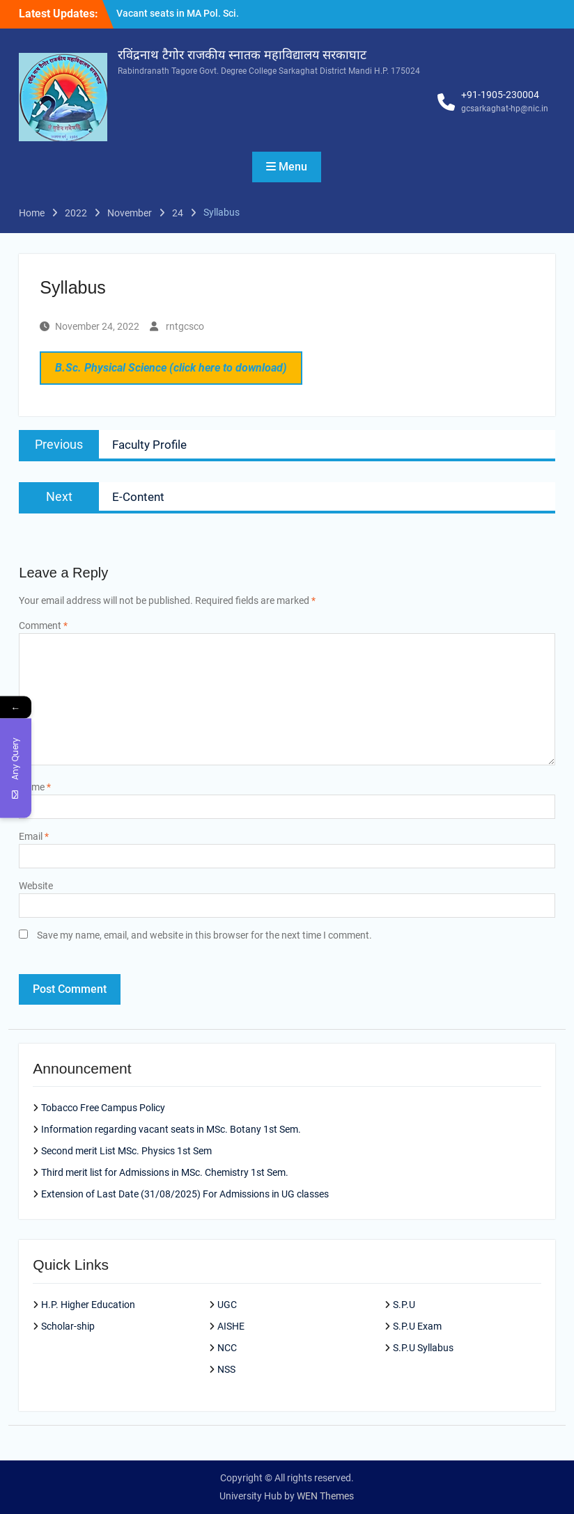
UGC (227, 1304)
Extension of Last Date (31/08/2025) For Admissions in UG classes (185, 1194)
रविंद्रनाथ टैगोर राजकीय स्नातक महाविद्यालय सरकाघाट (242, 55)
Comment (43, 625)
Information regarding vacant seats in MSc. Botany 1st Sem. (171, 1129)
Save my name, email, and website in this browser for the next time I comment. (204, 935)
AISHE (231, 1326)
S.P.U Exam (417, 1326)
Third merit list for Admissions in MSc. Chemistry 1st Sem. (164, 1172)
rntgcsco (185, 326)
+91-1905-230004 (500, 94)
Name (35, 786)
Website (36, 885)
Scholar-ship (68, 1326)
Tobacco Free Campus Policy (103, 1107)
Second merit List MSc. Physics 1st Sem (126, 1150)
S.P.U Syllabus (423, 1347)
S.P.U (404, 1304)
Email (34, 836)
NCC (227, 1347)
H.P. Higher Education (88, 1304)
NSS (226, 1369)
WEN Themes (325, 1495)
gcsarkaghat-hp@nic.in (504, 108)
